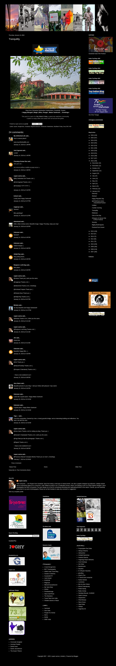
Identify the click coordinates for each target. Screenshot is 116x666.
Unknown (17, 232)
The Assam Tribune (16, 651)
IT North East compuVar (85, 577)
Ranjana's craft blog (20, 265)
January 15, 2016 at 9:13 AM (22, 343)
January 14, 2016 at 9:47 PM (22, 299)
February (95, 188)
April (93, 183)
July (93, 176)
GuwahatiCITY (48, 576)
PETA (46, 615)
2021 (92, 148)
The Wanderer (48, 596)
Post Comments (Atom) (23, 470)
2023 (92, 143)
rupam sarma (18, 176)
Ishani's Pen (81, 575)
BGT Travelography (50, 569)
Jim (15, 338)
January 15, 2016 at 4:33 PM (22, 353)
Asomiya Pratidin (15, 644)
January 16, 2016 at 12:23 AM (22, 410)
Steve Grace (82, 602)
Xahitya (80, 606)
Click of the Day (96, 215)
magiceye (17, 207)
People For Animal (49, 613)
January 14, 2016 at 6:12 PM (22, 215)
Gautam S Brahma (49, 573)
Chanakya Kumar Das (20, 161)
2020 (92, 150)
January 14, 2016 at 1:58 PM (22, 170)
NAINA (46, 589)
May (93, 181)
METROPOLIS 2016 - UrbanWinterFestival (98, 201)
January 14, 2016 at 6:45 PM (22, 237)
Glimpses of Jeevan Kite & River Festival (99, 218)
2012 (92, 239)
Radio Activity (82, 591)
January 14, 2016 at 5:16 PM (22, 190)
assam (15, 126)
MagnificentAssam (35, 126)
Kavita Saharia (82, 580)
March (94, 186)
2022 (92, 145)
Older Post (78, 467)
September (95, 170)
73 (13, 612)
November (95, 165)
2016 (92, 161)
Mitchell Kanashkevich (50, 585)
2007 (92, 252)
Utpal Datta (81, 604)
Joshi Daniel (47, 578)
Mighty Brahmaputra (98, 225)
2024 (92, 140)
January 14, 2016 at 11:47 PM (22, 310)
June (93, 178)
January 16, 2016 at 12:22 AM (22, 399)
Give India (47, 610)
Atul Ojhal (81, 564)
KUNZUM (47, 580)
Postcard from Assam (98, 227)
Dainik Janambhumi (16, 648)
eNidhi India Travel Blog (51, 571)
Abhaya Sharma (83, 551)
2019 (92, 153)
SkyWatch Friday (58, 126)
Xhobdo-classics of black (51, 600)
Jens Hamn (17, 383)
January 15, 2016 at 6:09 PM (22, 377)
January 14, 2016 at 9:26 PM (22, 270)
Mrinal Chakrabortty (84, 586)
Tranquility (95, 210)
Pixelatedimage (48, 591)
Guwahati (27, 126)
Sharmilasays (82, 600)
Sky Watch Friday (41, 116)
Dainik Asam (14, 646)
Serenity (94, 222)
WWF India (47, 619)
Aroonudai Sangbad (16, 642)
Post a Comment (16, 463)
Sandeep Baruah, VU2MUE (86, 593)
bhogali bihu (21, 126)
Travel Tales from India (51, 598)
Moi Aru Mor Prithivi (84, 584)
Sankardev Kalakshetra (47, 126)
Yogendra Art (82, 609)
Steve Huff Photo (49, 594)
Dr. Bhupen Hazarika (84, 571)
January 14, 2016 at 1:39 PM (22, 144)
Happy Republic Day (98, 198)
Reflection (95, 213)
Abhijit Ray (17, 254)
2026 (92, 135)
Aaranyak (47, 608)
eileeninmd (17, 221)
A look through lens (49, 567)
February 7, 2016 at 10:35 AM (22, 459)
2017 (92, 158)
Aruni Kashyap (82, 562)
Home (45, 467)
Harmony (94, 193)
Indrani (16, 196)
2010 (92, 244)
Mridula (16, 305)
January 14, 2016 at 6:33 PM (22, 226)
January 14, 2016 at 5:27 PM (22, 201)
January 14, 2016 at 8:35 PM (22, 259)
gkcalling (80, 573)
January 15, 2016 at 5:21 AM (22, 321)
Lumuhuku (81, 582)
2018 (92, 155)
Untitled (94, 205)
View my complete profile (16, 491)
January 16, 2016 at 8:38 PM (22, 448)
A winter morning (97, 208)
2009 (92, 246)
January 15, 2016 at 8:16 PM (22, 388)
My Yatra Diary (48, 587)
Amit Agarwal (18, 150)
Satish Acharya (82, 595)
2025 (92, 138)
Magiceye (47, 582)
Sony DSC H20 (67, 126)
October (94, 168)
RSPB (46, 617)
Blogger (76, 656)
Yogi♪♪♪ (16, 416)
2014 (92, 234)
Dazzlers (80, 568)
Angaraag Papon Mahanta (86, 559)
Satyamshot (81, 597)
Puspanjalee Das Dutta (85, 548)
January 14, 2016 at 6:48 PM (22, 248)
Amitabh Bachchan (83, 555)
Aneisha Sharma (83, 557)
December (95, 163)
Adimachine (81, 553)
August (94, 173)
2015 (92, 231)
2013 (92, 236)
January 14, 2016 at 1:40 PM (22, 155)
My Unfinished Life (19, 136)
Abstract (94, 196)
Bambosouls (82, 566)
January (94, 191)
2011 (92, 241)
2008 (92, 249)
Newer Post (12, 467)
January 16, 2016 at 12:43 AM (22, 423)
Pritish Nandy (82, 588)
